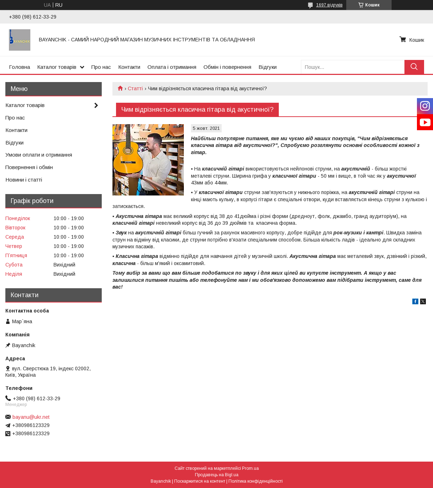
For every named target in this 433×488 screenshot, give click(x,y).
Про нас (101, 67)
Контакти (129, 67)
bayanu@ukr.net (31, 417)
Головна (19, 67)
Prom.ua (250, 468)
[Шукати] (414, 67)
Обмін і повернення (227, 67)
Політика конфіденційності (255, 481)
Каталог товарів (56, 67)
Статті (135, 88)
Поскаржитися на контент (199, 481)
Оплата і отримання (171, 67)
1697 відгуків (329, 4)
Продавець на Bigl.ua (216, 474)
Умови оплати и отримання (38, 155)
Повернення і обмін (29, 167)
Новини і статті (23, 180)
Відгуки (267, 67)
